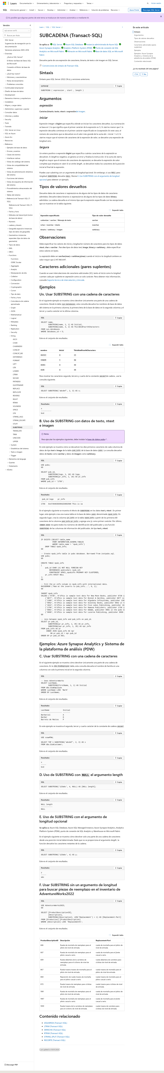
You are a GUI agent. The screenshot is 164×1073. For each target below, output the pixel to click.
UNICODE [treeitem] (16, 438)
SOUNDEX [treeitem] (17, 406)
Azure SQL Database (74, 44)
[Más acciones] (122, 27)
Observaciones (139, 41)
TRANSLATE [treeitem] (17, 431)
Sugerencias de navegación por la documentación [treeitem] (17, 45)
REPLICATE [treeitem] (17, 392)
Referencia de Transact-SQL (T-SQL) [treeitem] (20, 206)
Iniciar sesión (156, 3)
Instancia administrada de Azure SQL (102, 44)
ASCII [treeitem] (15, 339)
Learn (41, 27)
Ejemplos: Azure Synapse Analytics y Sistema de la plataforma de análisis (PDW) (145, 55)
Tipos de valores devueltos (144, 38)
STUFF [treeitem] (15, 424)
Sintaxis (137, 32)
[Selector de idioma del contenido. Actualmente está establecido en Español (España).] (12, 1069)
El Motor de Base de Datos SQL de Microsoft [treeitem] (19, 62)
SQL (47, 27)
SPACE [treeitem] (15, 409)
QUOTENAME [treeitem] (18, 385)
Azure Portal (134, 10)
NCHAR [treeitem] (16, 378)
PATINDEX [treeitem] (16, 381)
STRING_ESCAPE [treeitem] (19, 420)
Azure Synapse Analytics (49, 48)
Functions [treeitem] (14, 259)
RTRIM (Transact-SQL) (53, 1033)
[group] (82, 588)
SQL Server (56, 27)
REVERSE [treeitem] (16, 395)
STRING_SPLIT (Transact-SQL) (57, 1036)
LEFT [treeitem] (14, 364)
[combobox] (17, 30)
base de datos (96, 439)
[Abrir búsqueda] (147, 3)
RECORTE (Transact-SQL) (54, 1040)
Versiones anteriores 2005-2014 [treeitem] (17, 50)
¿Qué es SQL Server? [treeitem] (15, 57)
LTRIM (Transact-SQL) (53, 1026)
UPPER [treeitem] (15, 441)
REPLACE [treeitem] (16, 388)
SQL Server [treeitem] (9, 40)
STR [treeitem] (14, 413)
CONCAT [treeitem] (16, 350)
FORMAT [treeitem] (16, 360)
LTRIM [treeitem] (15, 374)
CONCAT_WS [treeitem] (18, 353)
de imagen (80, 111)
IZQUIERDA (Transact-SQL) (55, 1022)
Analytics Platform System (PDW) (78, 48)
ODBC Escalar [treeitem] (16, 262)
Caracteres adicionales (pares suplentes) (145, 46)
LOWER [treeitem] (16, 371)
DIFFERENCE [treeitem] (17, 357)
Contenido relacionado (142, 61)
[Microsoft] (4, 3)
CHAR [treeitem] (15, 343)
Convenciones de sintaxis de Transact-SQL (60, 65)
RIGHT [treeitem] (15, 399)
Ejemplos (137, 50)
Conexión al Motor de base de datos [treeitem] (18, 68)
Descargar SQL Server (151, 10)
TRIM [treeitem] (15, 434)
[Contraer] (30, 25)
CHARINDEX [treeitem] (17, 346)
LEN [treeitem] (14, 367)
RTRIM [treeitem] (15, 402)
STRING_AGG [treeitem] (18, 417)
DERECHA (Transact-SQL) (55, 1029)
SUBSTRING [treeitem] (17, 427)
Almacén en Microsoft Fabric (80, 51)
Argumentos (139, 35)
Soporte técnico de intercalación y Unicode (65, 280)
